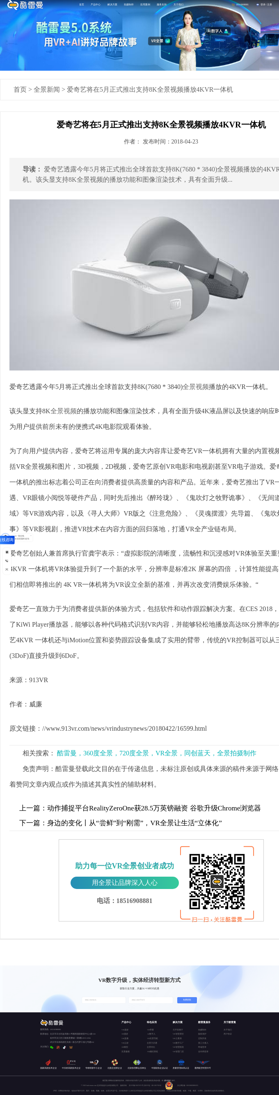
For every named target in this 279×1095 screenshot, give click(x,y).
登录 (263, 4)
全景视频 (196, 386)
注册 (269, 4)
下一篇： (33, 823)
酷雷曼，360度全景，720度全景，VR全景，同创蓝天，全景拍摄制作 (156, 753)
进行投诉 (167, 1080)
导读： (32, 169)
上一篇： (33, 808)
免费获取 (187, 1000)
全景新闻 (47, 89)
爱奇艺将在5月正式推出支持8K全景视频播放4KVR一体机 (150, 89)
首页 (20, 89)
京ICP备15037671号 (136, 1085)
